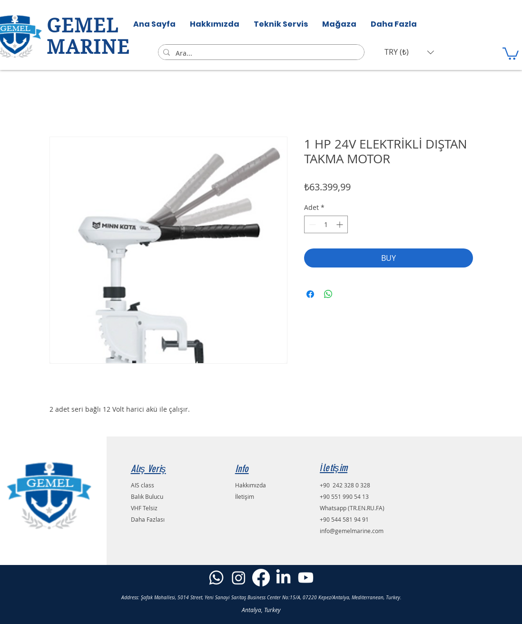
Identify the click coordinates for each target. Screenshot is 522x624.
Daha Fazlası (148, 519)
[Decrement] (311, 224)
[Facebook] (261, 577)
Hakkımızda (250, 485)
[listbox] (409, 52)
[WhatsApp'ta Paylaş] (328, 294)
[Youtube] (306, 577)
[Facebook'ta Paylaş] (310, 294)
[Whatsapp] (216, 577)
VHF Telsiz (144, 508)
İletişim (244, 496)
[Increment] (340, 224)
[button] (409, 52)
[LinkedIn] (283, 577)
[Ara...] (260, 53)
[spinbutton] (326, 224)
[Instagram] (238, 577)
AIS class (142, 485)
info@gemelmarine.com (352, 531)
